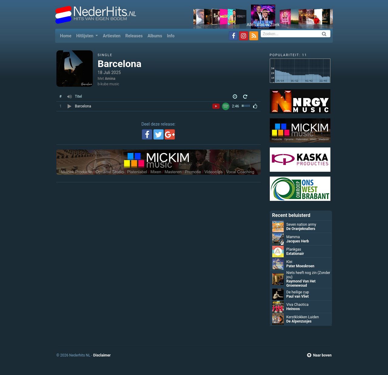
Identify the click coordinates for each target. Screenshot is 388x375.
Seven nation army (301, 224)
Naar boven (319, 355)
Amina (110, 78)
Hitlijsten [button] (85, 35)
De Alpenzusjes (299, 321)
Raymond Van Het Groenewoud (301, 283)
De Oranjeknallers (300, 229)
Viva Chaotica (297, 304)
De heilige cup (297, 292)
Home (67, 35)
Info (171, 35)
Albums (155, 35)
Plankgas (293, 249)
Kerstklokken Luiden (302, 317)
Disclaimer (101, 355)
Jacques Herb (297, 241)
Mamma (293, 237)
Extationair (295, 254)
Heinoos (293, 309)
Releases (133, 35)
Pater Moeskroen (300, 266)
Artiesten (111, 35)
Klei (289, 262)
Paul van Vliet (297, 296)
